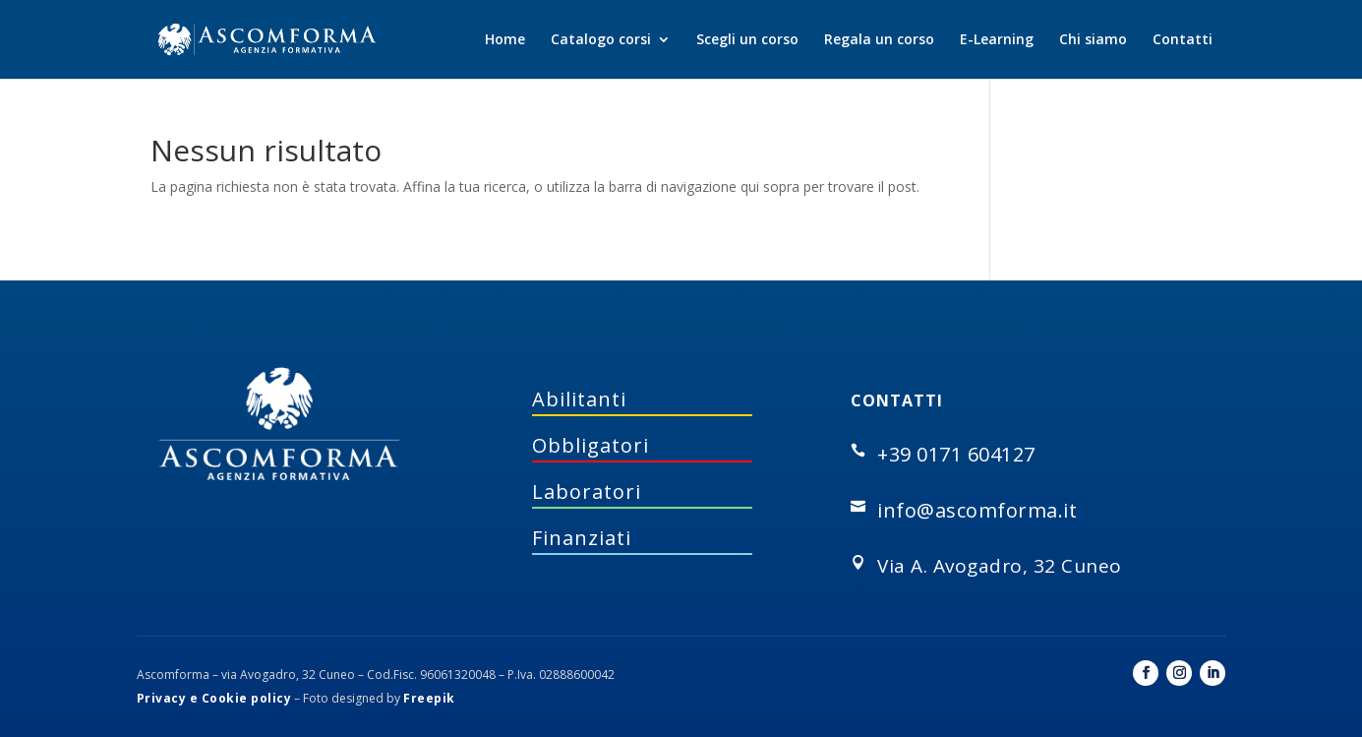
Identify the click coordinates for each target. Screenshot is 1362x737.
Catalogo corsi (601, 40)
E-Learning (997, 40)
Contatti (1183, 40)
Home (505, 40)
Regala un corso (879, 40)
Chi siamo (1093, 40)
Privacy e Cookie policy (214, 698)
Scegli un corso (747, 40)
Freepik (429, 698)
